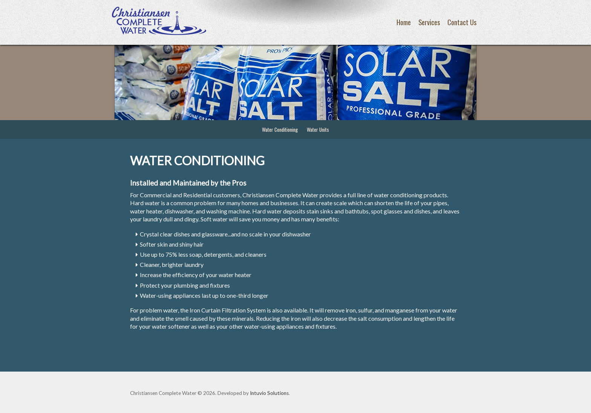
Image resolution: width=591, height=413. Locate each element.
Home (404, 22)
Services (429, 22)
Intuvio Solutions (269, 393)
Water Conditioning (280, 129)
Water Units (318, 129)
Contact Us (461, 22)
